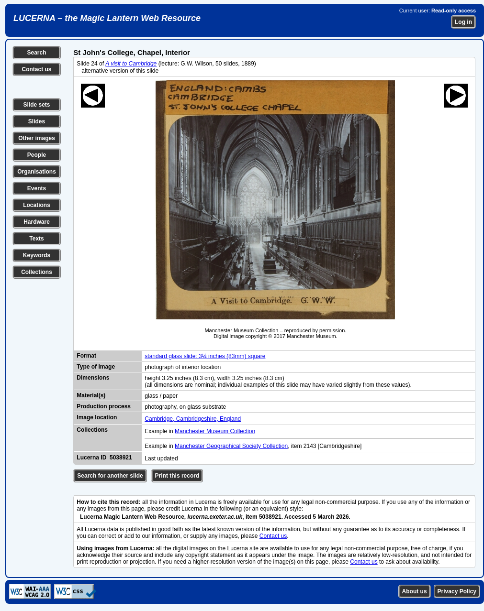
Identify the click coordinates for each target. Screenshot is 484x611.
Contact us (36, 69)
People (36, 155)
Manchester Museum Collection (215, 431)
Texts (36, 238)
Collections (36, 272)
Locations (36, 205)
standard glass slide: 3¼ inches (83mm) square (205, 356)
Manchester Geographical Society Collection (231, 446)
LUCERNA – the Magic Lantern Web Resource (107, 18)
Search (36, 52)
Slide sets (36, 104)
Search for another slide (110, 475)
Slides (36, 121)
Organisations (36, 171)
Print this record (177, 475)
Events (36, 188)
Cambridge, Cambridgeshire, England (193, 418)
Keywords (36, 255)
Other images (36, 138)
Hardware (36, 221)
